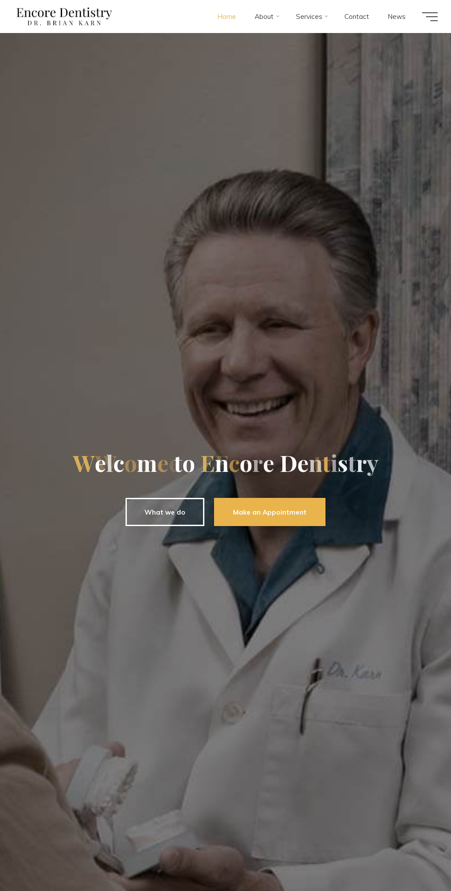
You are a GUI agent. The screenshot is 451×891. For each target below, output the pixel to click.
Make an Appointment (267, 512)
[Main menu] (430, 16)
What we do (162, 512)
